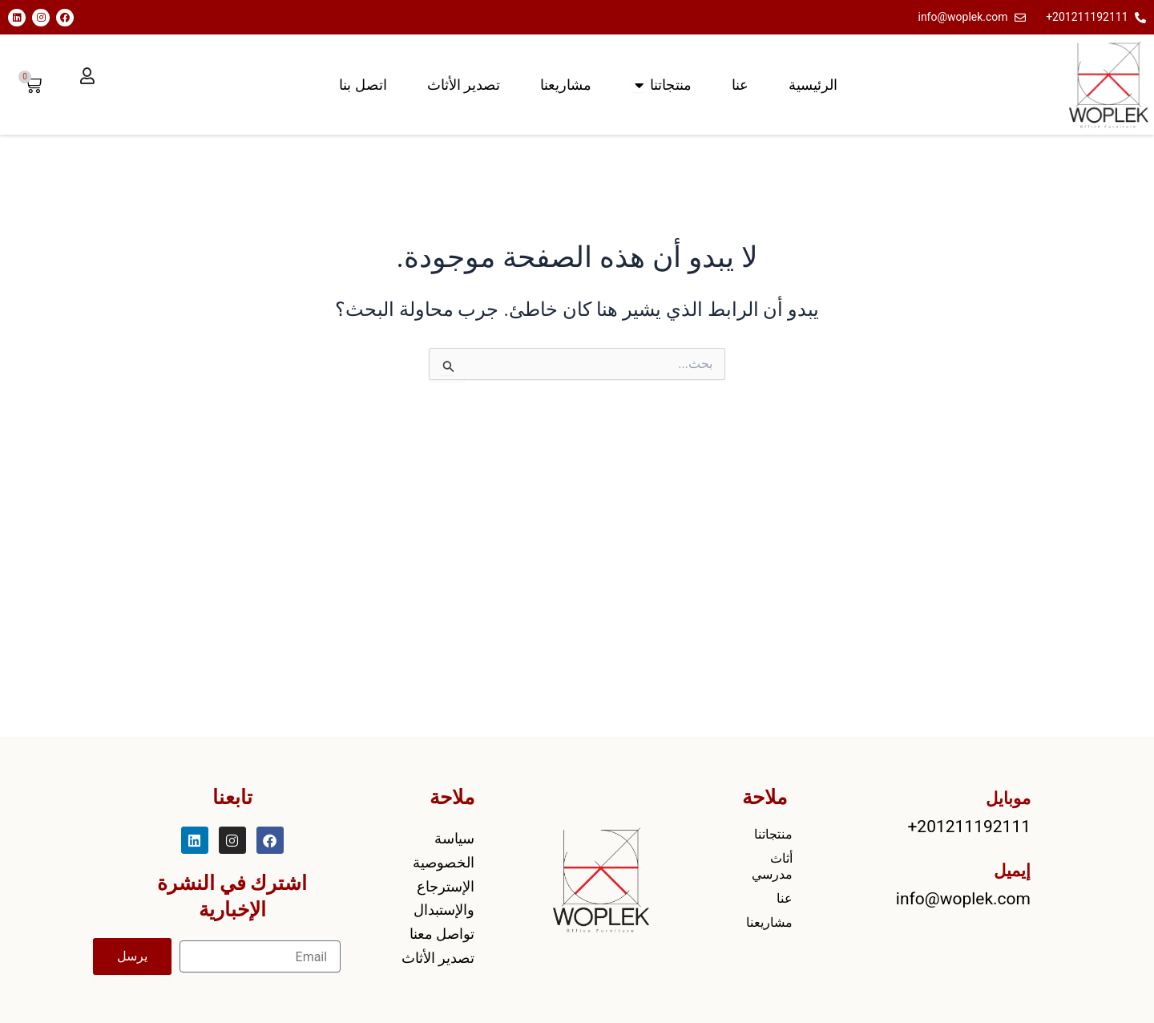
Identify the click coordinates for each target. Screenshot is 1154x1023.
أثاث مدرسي (772, 866)
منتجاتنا (773, 834)
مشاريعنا (769, 922)
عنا (785, 898)
